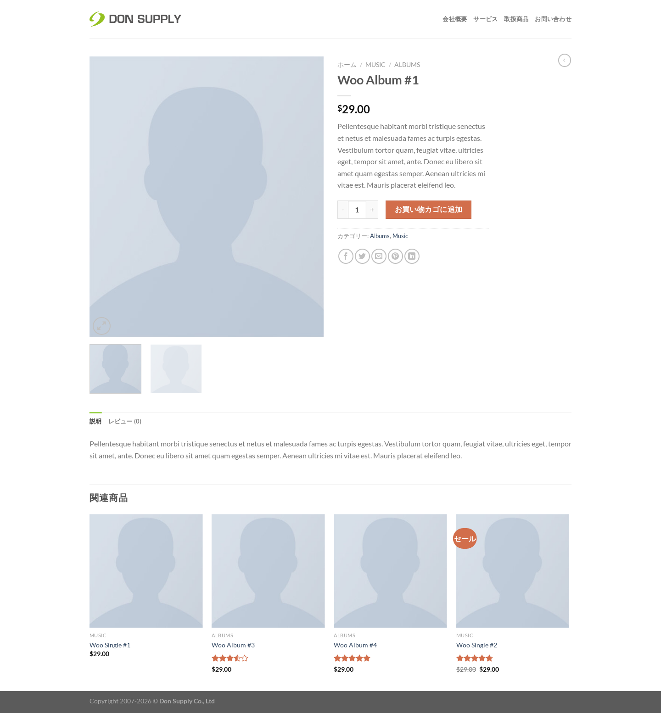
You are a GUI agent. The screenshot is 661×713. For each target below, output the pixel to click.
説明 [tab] (96, 421)
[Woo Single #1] (146, 571)
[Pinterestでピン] (395, 256)
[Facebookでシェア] (345, 256)
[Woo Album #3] (268, 571)
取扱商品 (516, 18)
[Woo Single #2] (513, 571)
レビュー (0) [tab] (125, 421)
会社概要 (455, 18)
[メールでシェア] (379, 256)
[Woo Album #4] (390, 571)
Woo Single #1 (110, 645)
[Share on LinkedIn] (412, 256)
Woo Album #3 (233, 645)
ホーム (347, 64)
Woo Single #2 (476, 645)
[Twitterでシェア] (362, 256)
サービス (485, 18)
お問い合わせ (553, 18)
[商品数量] (357, 210)
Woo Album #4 (355, 645)
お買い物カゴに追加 (429, 209)
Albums (407, 64)
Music (375, 64)
